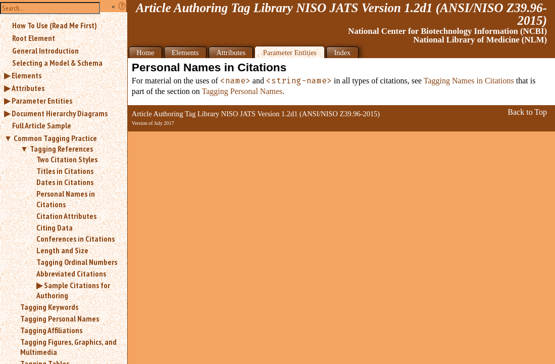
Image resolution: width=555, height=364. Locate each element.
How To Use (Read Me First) (54, 25)
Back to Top (527, 112)
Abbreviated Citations (71, 273)
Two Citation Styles (66, 159)
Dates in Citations (64, 182)
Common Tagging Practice (55, 138)
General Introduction (45, 51)
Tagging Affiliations (51, 330)
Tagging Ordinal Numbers (76, 262)
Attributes (28, 88)
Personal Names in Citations (65, 199)
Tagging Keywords (49, 307)
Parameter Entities (42, 101)
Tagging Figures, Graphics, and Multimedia (68, 347)
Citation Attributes (66, 216)
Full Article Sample (41, 125)
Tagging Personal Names (59, 318)
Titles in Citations (64, 171)
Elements (26, 75)
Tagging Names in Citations (469, 80)
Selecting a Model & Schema (57, 63)
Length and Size (62, 250)
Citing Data (54, 227)
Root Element (33, 38)
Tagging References (61, 149)
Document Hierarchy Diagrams (60, 113)
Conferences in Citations (75, 239)
